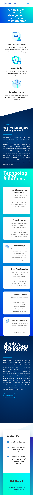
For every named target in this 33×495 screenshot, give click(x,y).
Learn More (10, 395)
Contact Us (17, 482)
